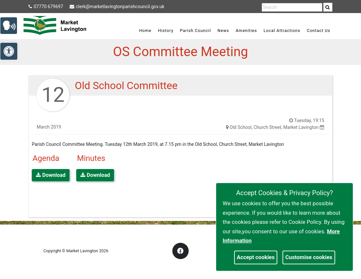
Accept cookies (256, 257)
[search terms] (292, 7)
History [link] (165, 30)
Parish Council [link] (195, 30)
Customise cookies (309, 257)
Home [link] (145, 30)
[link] (327, 7)
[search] (328, 7)
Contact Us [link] (318, 30)
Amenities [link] (246, 30)
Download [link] (50, 175)
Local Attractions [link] (282, 30)
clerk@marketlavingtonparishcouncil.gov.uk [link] (117, 6)
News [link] (223, 30)
